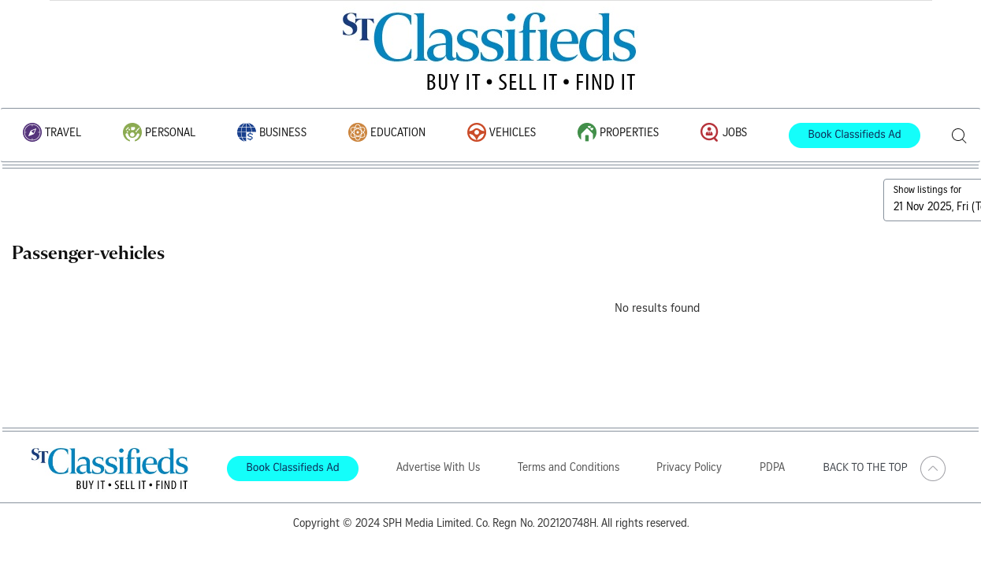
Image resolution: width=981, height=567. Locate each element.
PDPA (772, 468)
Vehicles (501, 133)
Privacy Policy (689, 468)
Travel (52, 133)
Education (386, 133)
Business (272, 133)
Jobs (723, 133)
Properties (618, 133)
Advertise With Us (438, 468)
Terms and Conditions (568, 468)
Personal (159, 133)
